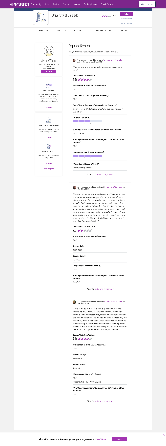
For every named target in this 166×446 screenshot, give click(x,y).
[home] (19, 4)
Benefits (61, 30)
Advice (56, 4)
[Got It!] (119, 439)
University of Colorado (113, 60)
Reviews (76, 4)
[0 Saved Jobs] (49, 168)
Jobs (47, 4)
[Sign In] (48, 71)
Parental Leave (103, 30)
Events (65, 4)
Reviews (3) (80, 30)
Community (36, 4)
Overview (43, 30)
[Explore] (49, 107)
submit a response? (104, 174)
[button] (126, 14)
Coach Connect (108, 4)
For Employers (90, 4)
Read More (100, 439)
